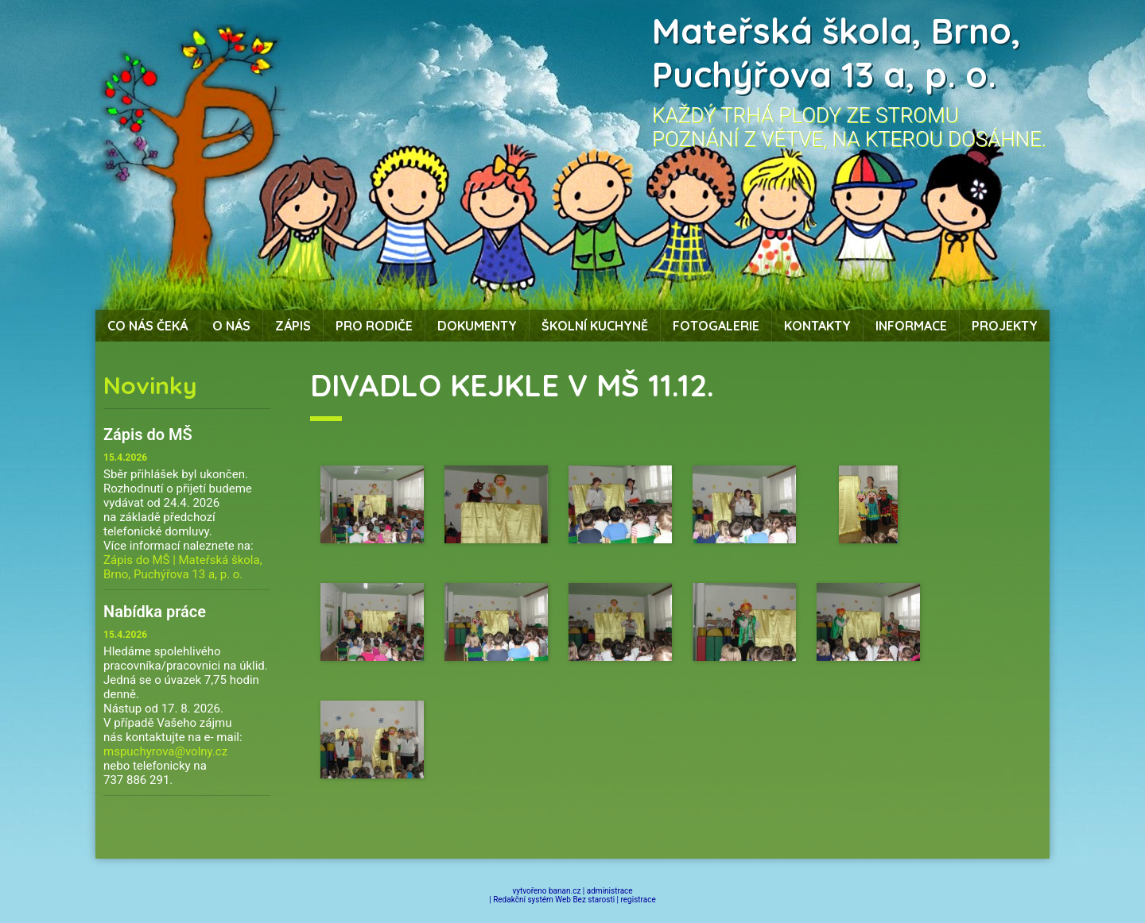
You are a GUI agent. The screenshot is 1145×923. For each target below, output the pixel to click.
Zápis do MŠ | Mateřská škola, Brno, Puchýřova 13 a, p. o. (182, 567)
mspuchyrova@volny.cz (165, 751)
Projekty (1005, 326)
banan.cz (564, 890)
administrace (610, 890)
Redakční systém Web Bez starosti (554, 899)
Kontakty (817, 326)
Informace (911, 326)
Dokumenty (477, 326)
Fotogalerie (716, 326)
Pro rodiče (374, 326)
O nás (231, 326)
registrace (638, 899)
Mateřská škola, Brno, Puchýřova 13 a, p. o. (836, 52)
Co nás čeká (147, 326)
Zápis (293, 326)
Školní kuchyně (594, 326)
